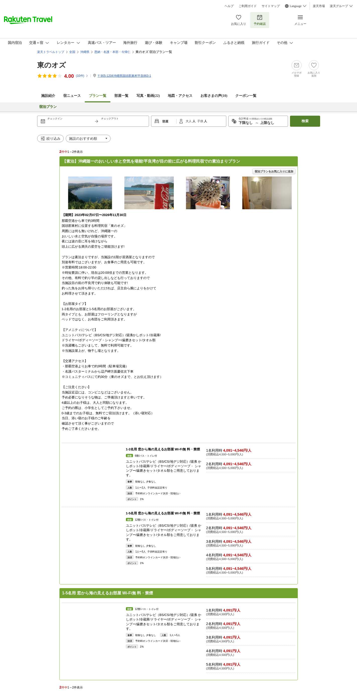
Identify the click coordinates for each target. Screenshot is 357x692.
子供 (200, 121)
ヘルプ (229, 6)
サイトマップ (271, 6)
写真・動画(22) (148, 96)
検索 (305, 121)
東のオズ (51, 65)
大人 (189, 121)
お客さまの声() (213, 96)
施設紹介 (48, 96)
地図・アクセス (180, 96)
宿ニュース (72, 96)
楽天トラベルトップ (50, 52)
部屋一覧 (121, 96)
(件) (82, 75)
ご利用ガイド (248, 6)
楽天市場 (319, 6)
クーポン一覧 (245, 96)
